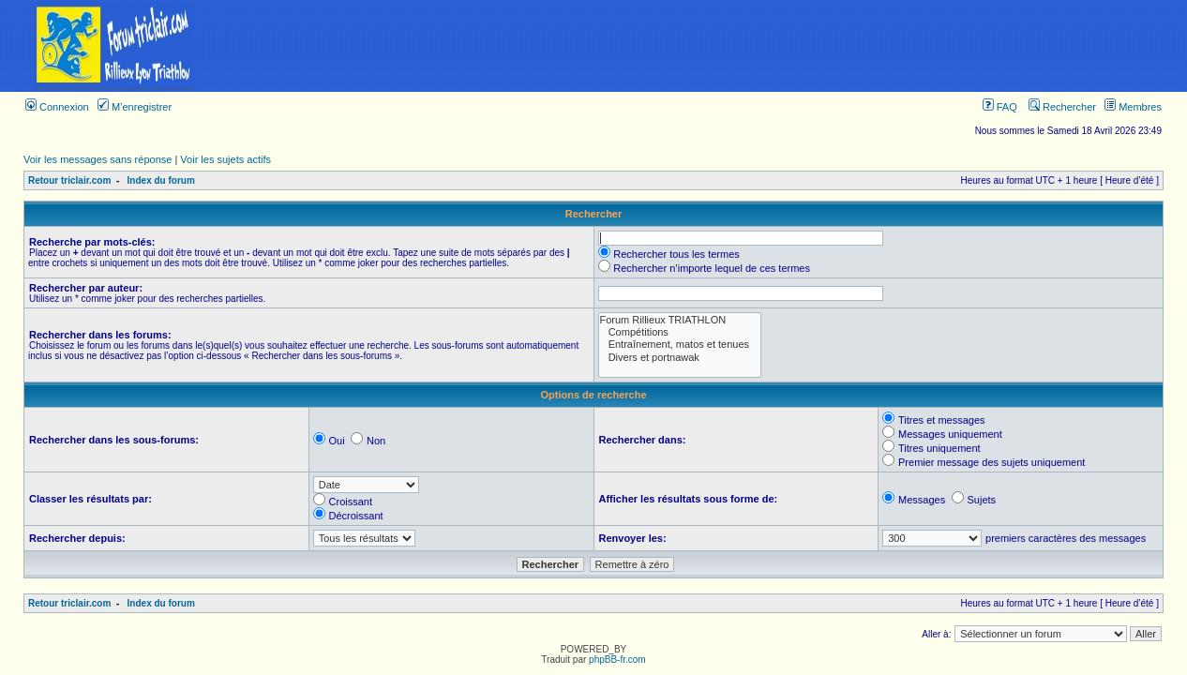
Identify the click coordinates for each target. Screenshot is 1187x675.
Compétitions (680, 332)
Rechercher (1062, 106)
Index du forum (161, 180)
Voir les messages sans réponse (97, 159)
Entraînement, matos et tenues (680, 344)
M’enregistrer (135, 106)
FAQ (1000, 106)
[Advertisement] (708, 46)
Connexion (57, 106)
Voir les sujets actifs (225, 159)
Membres (1133, 106)
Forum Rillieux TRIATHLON (680, 320)
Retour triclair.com (69, 180)
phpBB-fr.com (617, 659)
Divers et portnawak (680, 358)
